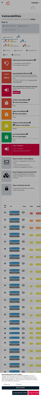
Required (6, 384)
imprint (4, 378)
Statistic (19, 384)
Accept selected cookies (20, 392)
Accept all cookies (33, 392)
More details (20, 387)
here (32, 379)
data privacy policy (29, 377)
